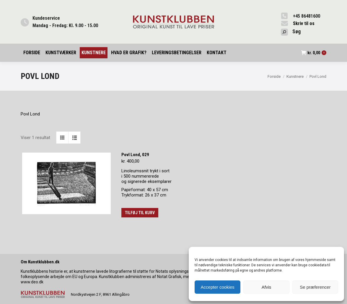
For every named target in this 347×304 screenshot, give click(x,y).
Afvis (266, 287)
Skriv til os (304, 23)
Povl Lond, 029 (135, 154)
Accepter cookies (217, 287)
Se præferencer (315, 287)
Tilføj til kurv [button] (140, 212)
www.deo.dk (32, 282)
